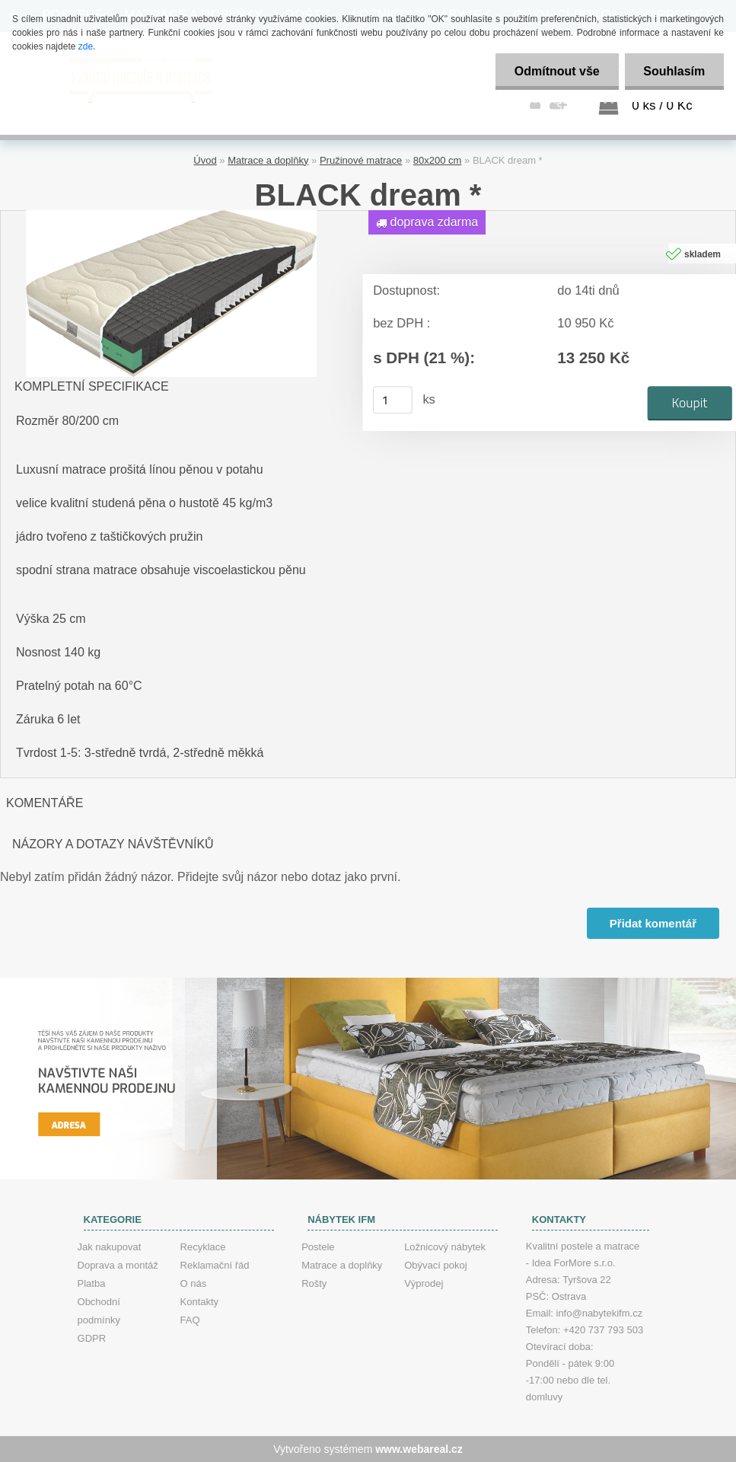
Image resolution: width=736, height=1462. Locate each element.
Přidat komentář (653, 923)
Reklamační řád (215, 1265)
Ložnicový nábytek (445, 1247)
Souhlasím (674, 71)
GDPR (92, 1338)
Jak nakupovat (110, 1247)
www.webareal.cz (419, 1449)
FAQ (190, 1320)
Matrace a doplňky (268, 160)
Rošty (314, 1283)
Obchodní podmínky (99, 1311)
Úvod (204, 160)
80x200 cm (437, 160)
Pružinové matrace (361, 160)
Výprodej (423, 1283)
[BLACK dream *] (171, 215)
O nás (193, 1283)
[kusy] (393, 399)
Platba (92, 1283)
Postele (317, 1247)
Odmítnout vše (556, 71)
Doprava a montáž (118, 1265)
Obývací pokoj (435, 1265)
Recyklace (203, 1247)
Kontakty (199, 1301)
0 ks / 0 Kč (662, 105)
